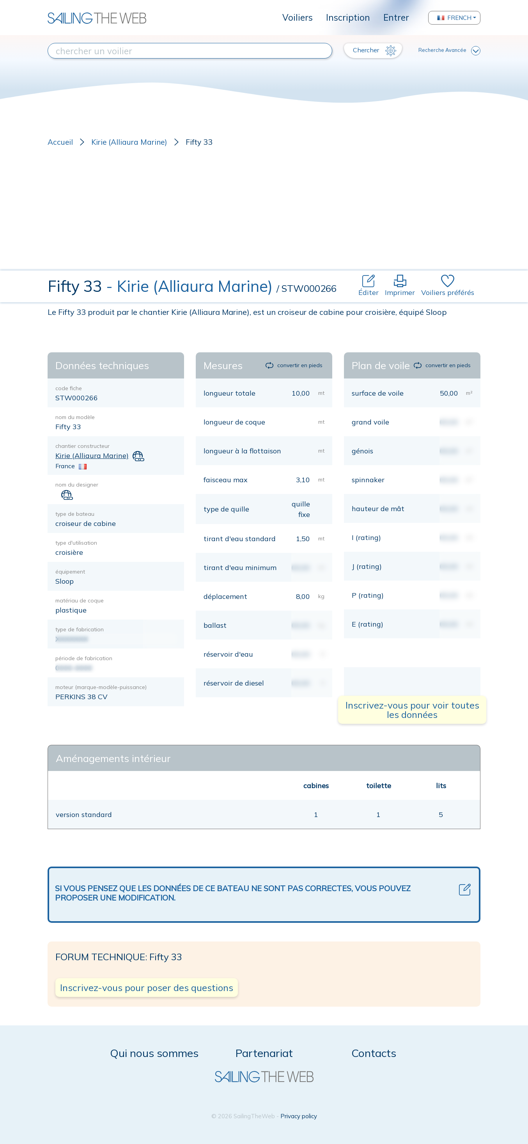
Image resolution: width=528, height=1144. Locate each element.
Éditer (368, 286)
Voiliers (297, 17)
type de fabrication (79, 629)
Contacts (373, 1053)
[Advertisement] (264, 211)
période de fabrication (83, 658)
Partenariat (264, 1053)
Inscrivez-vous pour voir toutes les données (412, 709)
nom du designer (76, 484)
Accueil (60, 142)
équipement (70, 571)
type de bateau (74, 513)
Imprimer (400, 286)
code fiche (68, 388)
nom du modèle (75, 417)
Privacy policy (298, 1116)
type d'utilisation (76, 542)
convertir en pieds (294, 365)
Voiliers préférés (447, 286)
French (454, 17)
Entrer (396, 17)
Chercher (374, 50)
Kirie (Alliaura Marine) (129, 142)
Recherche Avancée (449, 50)
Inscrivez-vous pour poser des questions (146, 987)
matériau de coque (79, 600)
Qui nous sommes (154, 1053)
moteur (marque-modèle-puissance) (101, 687)
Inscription (348, 17)
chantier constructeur (82, 445)
